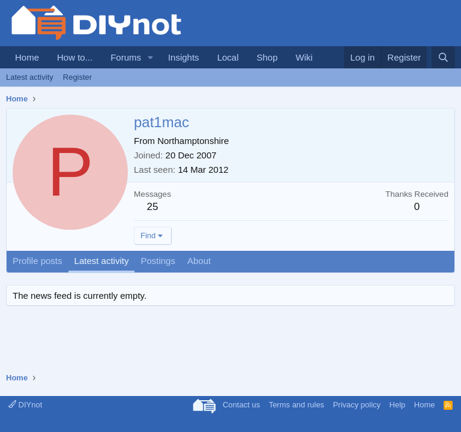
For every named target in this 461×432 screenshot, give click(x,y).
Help (398, 404)
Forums (125, 57)
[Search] (443, 57)
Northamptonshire (193, 141)
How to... (74, 57)
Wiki (304, 57)
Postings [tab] (157, 261)
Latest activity (29, 77)
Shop (266, 57)
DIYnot (25, 404)
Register (77, 77)
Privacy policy (357, 404)
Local (228, 57)
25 (152, 206)
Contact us (241, 404)
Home (27, 57)
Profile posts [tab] (37, 261)
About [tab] (199, 261)
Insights (183, 57)
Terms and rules (296, 404)
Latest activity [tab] (101, 261)
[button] (150, 57)
